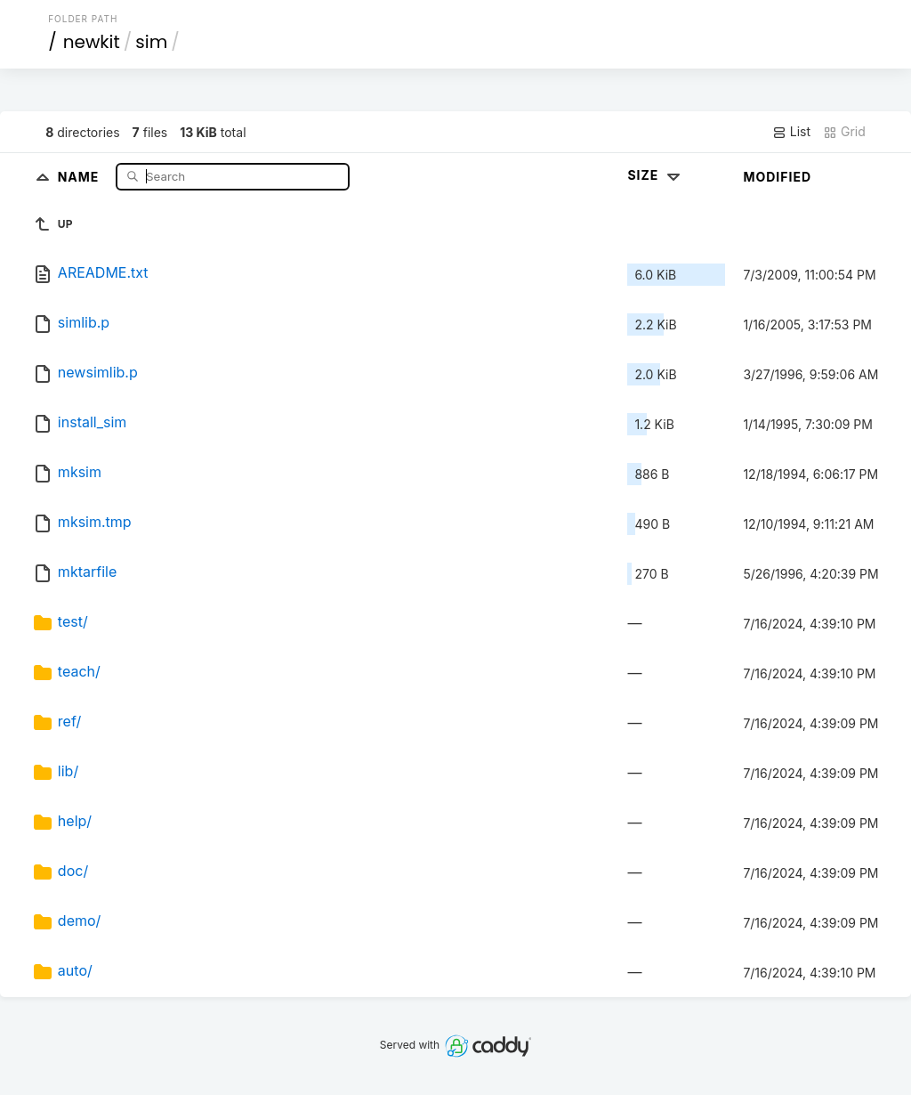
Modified (777, 176)
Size (655, 174)
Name (80, 175)
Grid (844, 132)
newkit (91, 41)
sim (151, 41)
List (791, 132)
